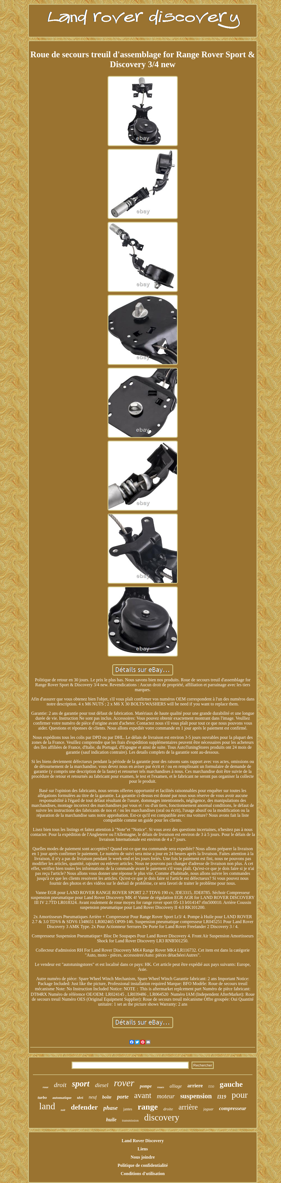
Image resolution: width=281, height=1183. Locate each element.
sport (80, 1083)
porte (122, 1097)
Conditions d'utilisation (143, 1173)
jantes (127, 1109)
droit (60, 1084)
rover (124, 1083)
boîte (106, 1097)
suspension (196, 1096)
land (47, 1106)
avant (142, 1095)
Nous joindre (143, 1157)
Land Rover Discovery (143, 1140)
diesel (101, 1085)
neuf (93, 1097)
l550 (211, 1086)
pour (240, 1095)
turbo (42, 1097)
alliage (176, 1086)
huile (111, 1119)
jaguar (208, 1109)
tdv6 (80, 1098)
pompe (146, 1086)
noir (63, 1109)
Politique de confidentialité (142, 1165)
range (148, 1106)
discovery (161, 1117)
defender (84, 1107)
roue (46, 1087)
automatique (62, 1098)
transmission (130, 1120)
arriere (195, 1085)
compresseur (232, 1108)
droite (168, 1109)
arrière (188, 1107)
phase (110, 1107)
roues (160, 1087)
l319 (221, 1097)
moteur (166, 1096)
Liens (142, 1149)
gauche (231, 1084)
